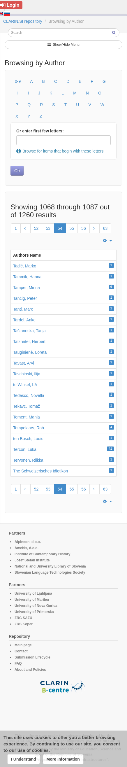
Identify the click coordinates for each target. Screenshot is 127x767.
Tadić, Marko (24, 266)
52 (36, 228)
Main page (23, 645)
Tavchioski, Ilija (26, 374)
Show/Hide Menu (63, 45)
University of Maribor (32, 600)
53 (48, 228)
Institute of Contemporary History (42, 554)
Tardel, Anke (24, 320)
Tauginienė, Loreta (30, 352)
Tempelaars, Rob (28, 427)
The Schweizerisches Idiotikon (40, 471)
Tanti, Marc (23, 309)
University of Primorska (34, 612)
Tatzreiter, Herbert (29, 341)
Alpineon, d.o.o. (28, 542)
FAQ (18, 663)
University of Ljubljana (33, 593)
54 (60, 228)
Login (10, 5)
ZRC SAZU (23, 618)
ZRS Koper (24, 624)
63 (105, 228)
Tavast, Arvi (23, 363)
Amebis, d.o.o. (26, 548)
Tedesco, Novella (28, 395)
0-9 (18, 81)
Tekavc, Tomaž (26, 406)
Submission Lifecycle (32, 657)
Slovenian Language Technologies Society (50, 572)
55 (72, 228)
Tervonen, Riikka (28, 460)
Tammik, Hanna (27, 276)
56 (83, 228)
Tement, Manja (26, 417)
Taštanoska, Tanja (29, 330)
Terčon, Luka (24, 449)
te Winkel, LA (25, 384)
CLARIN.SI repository (22, 21)
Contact (21, 651)
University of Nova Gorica (36, 606)
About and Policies (30, 670)
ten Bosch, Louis (28, 438)
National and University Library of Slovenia (50, 566)
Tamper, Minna (26, 287)
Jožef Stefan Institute (32, 560)
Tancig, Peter (25, 298)
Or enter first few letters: (40, 131)
